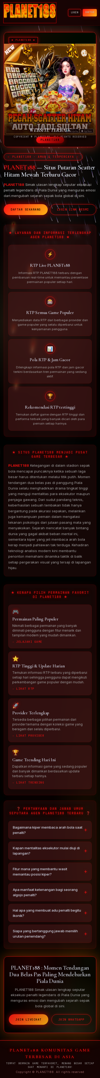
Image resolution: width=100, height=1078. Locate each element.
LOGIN (74, 12)
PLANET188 (18, 468)
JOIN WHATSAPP (71, 1022)
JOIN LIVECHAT (28, 1022)
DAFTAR (89, 12)
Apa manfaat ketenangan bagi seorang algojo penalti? (45, 894)
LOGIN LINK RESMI (73, 209)
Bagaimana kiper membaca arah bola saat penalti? (47, 832)
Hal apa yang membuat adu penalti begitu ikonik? (47, 915)
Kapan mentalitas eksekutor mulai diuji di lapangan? (46, 853)
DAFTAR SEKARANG (26, 209)
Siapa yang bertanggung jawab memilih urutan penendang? (45, 936)
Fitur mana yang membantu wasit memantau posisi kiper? (40, 874)
